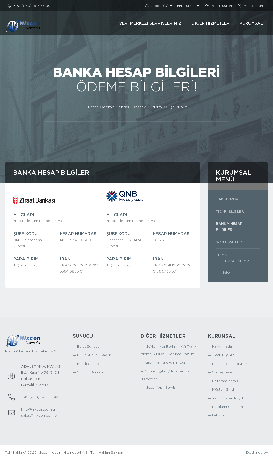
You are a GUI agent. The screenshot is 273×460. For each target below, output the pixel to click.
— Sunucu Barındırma (91, 372)
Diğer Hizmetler (211, 23)
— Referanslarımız (223, 381)
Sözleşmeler (229, 242)
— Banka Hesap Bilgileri (228, 364)
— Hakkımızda (220, 346)
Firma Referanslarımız (232, 258)
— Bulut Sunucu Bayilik (92, 355)
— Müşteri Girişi (221, 389)
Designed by (257, 452)
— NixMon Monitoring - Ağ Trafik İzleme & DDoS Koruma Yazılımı (168, 350)
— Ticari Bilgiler (221, 355)
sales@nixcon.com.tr (39, 415)
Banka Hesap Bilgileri (229, 227)
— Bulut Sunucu (86, 346)
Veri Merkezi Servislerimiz (150, 23)
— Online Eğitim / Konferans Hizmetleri (164, 375)
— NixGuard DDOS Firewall (163, 363)
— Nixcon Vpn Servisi (158, 387)
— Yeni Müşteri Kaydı (226, 398)
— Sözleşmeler (221, 372)
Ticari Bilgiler (230, 211)
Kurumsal (251, 23)
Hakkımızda (227, 199)
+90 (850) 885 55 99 (39, 397)
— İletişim (216, 415)
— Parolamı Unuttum (225, 407)
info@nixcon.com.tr (38, 409)
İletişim (223, 273)
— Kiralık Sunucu (87, 364)
